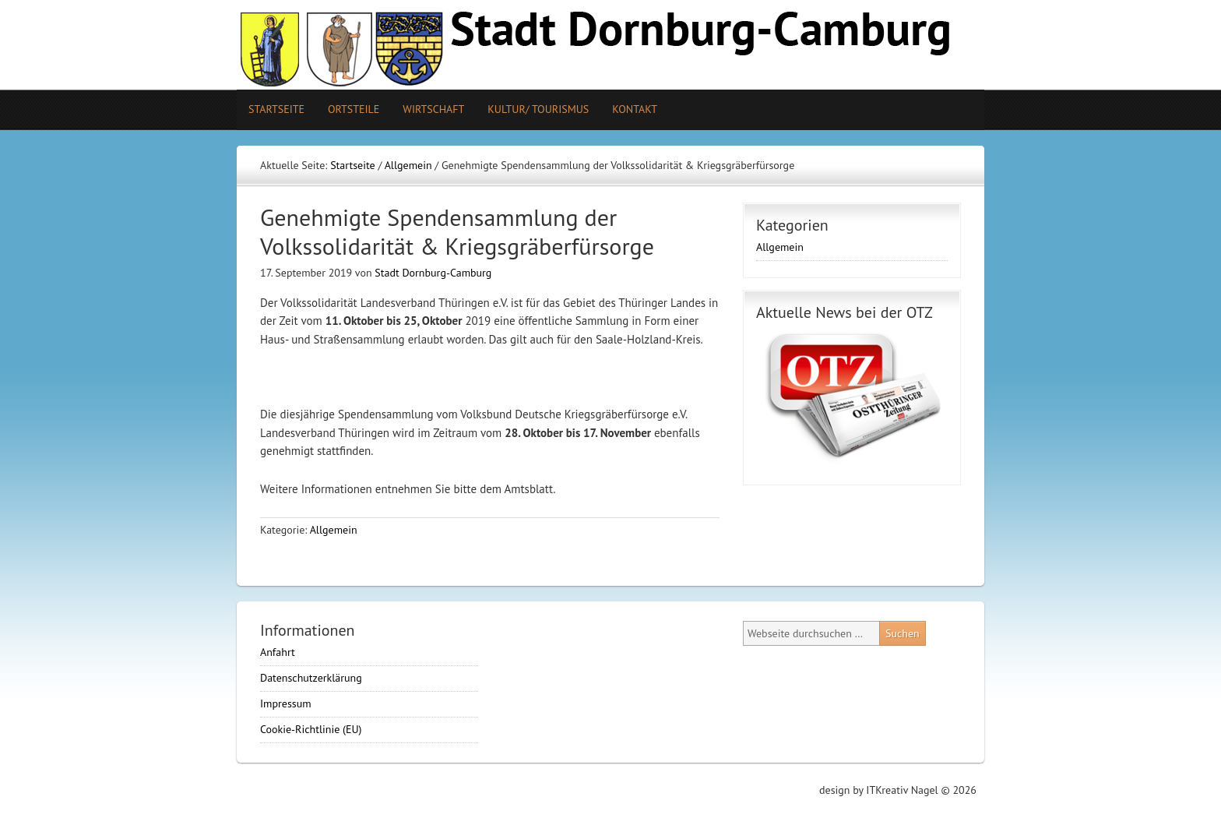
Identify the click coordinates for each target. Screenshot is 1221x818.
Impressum (285, 703)
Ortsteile (347, 109)
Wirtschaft (433, 109)
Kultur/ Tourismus (532, 109)
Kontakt (634, 109)
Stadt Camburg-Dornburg (610, 45)
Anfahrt (277, 652)
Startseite (276, 109)
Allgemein (333, 530)
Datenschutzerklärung (311, 678)
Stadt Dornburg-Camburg (433, 273)
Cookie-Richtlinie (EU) (311, 729)
